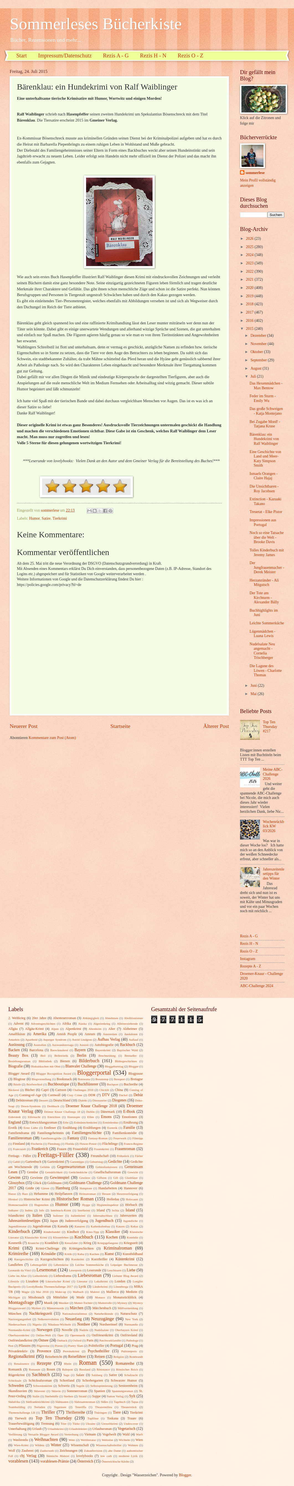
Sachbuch (41, 1374)
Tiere (117, 1412)
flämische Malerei (57, 1456)
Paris (90, 1340)
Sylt (132, 1396)
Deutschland (62, 1100)
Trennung (47, 1423)
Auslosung (16, 1045)
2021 (250, 279)
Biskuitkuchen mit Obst (45, 1066)
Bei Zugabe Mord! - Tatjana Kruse (264, 424)
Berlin (81, 1055)
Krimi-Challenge (47, 1248)
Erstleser (50, 1128)
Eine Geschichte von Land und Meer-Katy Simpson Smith (265, 459)
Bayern (80, 1050)
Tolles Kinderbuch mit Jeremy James (266, 552)
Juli (254, 376)
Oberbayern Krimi (126, 1330)
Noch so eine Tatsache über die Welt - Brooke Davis (266, 537)
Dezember (259, 335)
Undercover (131, 1423)
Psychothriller (98, 1351)
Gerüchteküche (78, 1172)
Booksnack (64, 1079)
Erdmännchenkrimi (85, 1122)
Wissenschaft (80, 1445)
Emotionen (129, 1117)
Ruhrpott (67, 1369)
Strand (83, 1396)
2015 (250, 329)
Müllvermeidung (128, 1308)
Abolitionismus (133, 1018)
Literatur (82, 1281)
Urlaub (37, 1429)
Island (130, 1210)
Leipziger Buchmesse (124, 1264)
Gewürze (84, 1177)
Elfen (90, 1117)
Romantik (15, 1369)
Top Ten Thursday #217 (270, 726)
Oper (60, 1335)
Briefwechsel (34, 1084)
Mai (254, 694)
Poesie (59, 1345)
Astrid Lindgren (82, 1039)
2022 (250, 271)
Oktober (257, 352)
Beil (42, 1055)
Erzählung (70, 1128)
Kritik (68, 1254)
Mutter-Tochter (83, 1302)
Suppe (96, 1396)
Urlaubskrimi (56, 1428)
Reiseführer (77, 1357)
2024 (250, 255)
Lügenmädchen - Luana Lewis (262, 633)
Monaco (100, 1297)
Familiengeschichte (87, 1133)
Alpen (55, 1028)
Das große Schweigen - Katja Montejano (266, 411)
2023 (250, 263)
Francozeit (19, 1149)
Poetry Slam (75, 1345)
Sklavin (56, 1391)
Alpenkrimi (73, 1029)
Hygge (86, 1204)
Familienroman (20, 1138)
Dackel (123, 1095)
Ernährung (130, 1122)
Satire (46, 518)
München (14, 1314)
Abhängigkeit (90, 1018)
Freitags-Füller (56, 1154)
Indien (29, 1210)
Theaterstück (129, 1407)
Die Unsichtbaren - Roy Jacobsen (263, 488)
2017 (250, 312)
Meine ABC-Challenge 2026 (273, 774)
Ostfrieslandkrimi (20, 1340)
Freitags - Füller (19, 1156)
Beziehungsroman (19, 1061)
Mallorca (112, 1292)
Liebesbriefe (40, 1275)
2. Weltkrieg (16, 1018)
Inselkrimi (84, 1210)
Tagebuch (120, 1401)
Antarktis (14, 1039)
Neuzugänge (102, 1318)
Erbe (66, 1122)
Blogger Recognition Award (53, 1073)
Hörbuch (131, 1205)
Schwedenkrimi (42, 1385)
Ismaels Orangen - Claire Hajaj (263, 476)
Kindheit (73, 1232)
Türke (76, 1423)
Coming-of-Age (30, 1095)
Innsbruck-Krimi (61, 1210)
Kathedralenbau (100, 1226)
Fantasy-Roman (98, 1138)
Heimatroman (87, 1193)
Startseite (120, 726)
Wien (139, 1440)
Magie (25, 1291)
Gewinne (36, 1178)
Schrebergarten (92, 1380)
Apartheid (31, 1039)
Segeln (80, 1385)
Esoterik (112, 1127)
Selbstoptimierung (101, 1385)
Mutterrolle (105, 1302)
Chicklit (104, 1090)
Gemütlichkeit (54, 1172)
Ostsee (43, 1340)
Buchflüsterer (88, 1084)
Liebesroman (90, 1275)
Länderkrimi (100, 1286)
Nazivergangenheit (19, 1319)
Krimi (13, 1248)
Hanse (12, 1193)
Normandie (131, 1324)
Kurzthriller (99, 1259)
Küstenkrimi (125, 1259)
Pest (10, 1345)
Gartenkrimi (55, 1162)
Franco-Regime (133, 1143)
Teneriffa (80, 1407)
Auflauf (133, 1039)
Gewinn (14, 1177)
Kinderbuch (19, 1231)
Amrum (89, 1034)
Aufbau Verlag (108, 1039)
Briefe (17, 1084)
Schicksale (14, 1380)
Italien (37, 1215)
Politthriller (96, 1346)
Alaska (82, 1023)
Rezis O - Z (190, 55)
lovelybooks (84, 1456)
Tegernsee (60, 1407)
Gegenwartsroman (71, 1167)
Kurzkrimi (77, 1259)
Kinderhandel (52, 1231)
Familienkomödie (124, 1133)
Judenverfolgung (76, 1221)
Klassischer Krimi (36, 1237)
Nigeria (37, 1324)
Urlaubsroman (102, 1429)
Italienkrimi (78, 1215)
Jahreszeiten (128, 1215)
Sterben (68, 1396)
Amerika (39, 1034)
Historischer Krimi (37, 1199)
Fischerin (36, 1143)
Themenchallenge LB (21, 1412)
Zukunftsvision (93, 1450)
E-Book (129, 1111)
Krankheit (51, 1243)
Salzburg (97, 1375)
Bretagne (136, 1079)
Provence (44, 1351)
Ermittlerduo (110, 1122)
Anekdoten (130, 1034)
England (14, 1122)
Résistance (103, 1369)
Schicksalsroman (40, 1380)
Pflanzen (24, 1346)
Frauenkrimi (101, 1149)
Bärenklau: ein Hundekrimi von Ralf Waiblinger (264, 439)
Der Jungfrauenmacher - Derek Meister (266, 567)
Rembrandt (136, 1356)
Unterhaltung (17, 1429)
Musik (48, 1303)
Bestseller (131, 1055)
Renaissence (21, 1363)
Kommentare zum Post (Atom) (52, 738)
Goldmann (54, 1183)
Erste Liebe (31, 1127)
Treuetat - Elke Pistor (265, 512)
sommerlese (255, 173)
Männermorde (55, 1308)
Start (21, 55)
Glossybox (16, 1183)
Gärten (45, 1188)
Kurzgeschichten (51, 1259)
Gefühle (45, 1167)
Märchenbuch (101, 1308)
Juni (254, 685)
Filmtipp (137, 1138)
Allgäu (13, 1029)
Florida (69, 1143)
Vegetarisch (126, 1429)
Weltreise (107, 1440)
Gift (115, 1177)
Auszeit (84, 1044)
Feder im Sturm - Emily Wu (262, 398)
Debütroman (24, 1100)
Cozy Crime (74, 1095)
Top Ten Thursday (53, 1418)
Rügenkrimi (16, 1375)
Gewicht (133, 1172)
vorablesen (18, 1461)
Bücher (30, 1090)
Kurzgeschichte (23, 1259)
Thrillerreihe (75, 1412)
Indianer (13, 1210)
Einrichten (54, 1117)
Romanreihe (124, 1363)
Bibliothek (45, 1061)
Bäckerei (13, 1090)
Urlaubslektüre (78, 1428)
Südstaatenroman (84, 1401)
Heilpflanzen (63, 1194)
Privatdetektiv (18, 1351)
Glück (37, 1183)
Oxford (77, 1340)
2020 (250, 288)
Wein (72, 1440)
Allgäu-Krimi (34, 1029)
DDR (92, 1095)
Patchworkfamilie (110, 1340)
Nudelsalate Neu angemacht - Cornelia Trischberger (262, 651)
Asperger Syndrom (54, 1039)
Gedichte (115, 1161)
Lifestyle (13, 1281)
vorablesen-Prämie (54, 1461)
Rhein (67, 1363)
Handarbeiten (107, 1188)
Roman (88, 1362)
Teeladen (39, 1407)
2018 (250, 304)
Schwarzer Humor (124, 1380)
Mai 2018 (42, 1291)
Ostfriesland (128, 1335)
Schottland (67, 1380)
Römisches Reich (127, 1369)
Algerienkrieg (101, 1023)
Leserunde (94, 1270)
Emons (106, 1117)
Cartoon (60, 1090)
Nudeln (83, 1330)
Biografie (15, 1066)
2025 (250, 247)
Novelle (67, 1330)
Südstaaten (62, 1401)
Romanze (34, 1369)
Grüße (29, 1188)
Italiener (58, 1215)
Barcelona (36, 1050)
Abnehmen (111, 1018)
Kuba (81, 1254)
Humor (34, 518)
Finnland (19, 1144)
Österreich (85, 1461)
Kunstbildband (133, 1254)
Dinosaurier (99, 1100)
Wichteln (124, 1440)
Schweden (16, 1386)
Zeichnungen (69, 1451)
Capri (45, 1090)
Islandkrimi (16, 1215)
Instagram (247, 959)
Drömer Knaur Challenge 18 (62, 1111)
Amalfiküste (16, 1034)
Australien (39, 1044)
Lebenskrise (61, 1264)
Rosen (51, 1369)
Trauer (131, 1418)
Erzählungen (92, 1128)
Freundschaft (100, 1156)
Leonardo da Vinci (19, 1270)
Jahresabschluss (102, 1215)
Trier (64, 1423)
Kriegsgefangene (107, 1243)
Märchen (76, 1308)
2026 (250, 238)
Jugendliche (130, 1220)
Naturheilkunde (103, 1313)
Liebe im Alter (17, 1275)
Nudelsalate (101, 1330)
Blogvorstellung (41, 1079)
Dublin (90, 1111)
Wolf (11, 1451)
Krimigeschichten (81, 1248)
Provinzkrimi (71, 1351)
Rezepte (44, 1363)
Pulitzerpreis (129, 1351)
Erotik (12, 1128)
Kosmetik (15, 1243)
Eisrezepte (73, 1117)
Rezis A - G (116, 55)
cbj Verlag (28, 1456)
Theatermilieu (103, 1407)
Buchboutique (58, 1084)
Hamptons (85, 1188)
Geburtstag (96, 1161)
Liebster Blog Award (125, 1275)
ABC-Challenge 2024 (256, 986)
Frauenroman (125, 1149)
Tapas (134, 1401)
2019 (250, 296)
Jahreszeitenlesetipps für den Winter (273, 873)
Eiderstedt (14, 1117)
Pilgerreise (43, 1345)
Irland (101, 1210)
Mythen (36, 1308)
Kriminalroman (118, 1248)
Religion (119, 1356)
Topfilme (93, 1418)
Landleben (15, 1265)
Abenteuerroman (64, 1018)
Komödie (132, 1237)
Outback (62, 1340)
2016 (250, 321)
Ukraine (91, 1423)
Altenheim (95, 1028)
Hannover (130, 1188)
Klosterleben (61, 1237)
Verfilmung (15, 1434)
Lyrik (82, 1286)
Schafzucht (131, 1375)
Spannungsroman (122, 1391)
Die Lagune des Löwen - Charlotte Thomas (265, 670)
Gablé (16, 1161)
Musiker (64, 1302)
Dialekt (82, 1100)
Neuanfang (73, 1319)
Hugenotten (41, 1204)
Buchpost (112, 1084)
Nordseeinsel (108, 1324)
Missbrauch (36, 1297)
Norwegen (44, 1330)
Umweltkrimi (109, 1423)
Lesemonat (47, 1269)
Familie (129, 1127)
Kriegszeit (131, 1243)
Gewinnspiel (59, 1177)
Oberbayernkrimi (18, 1335)
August (256, 368)
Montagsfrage (21, 1302)
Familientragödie (51, 1138)
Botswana (84, 1079)
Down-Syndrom (31, 1106)
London (120, 1281)
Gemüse (32, 1172)
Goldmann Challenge (85, 1183)
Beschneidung (107, 1055)
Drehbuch (53, 1106)
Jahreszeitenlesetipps (24, 1221)
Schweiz (64, 1386)
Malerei (95, 1291)
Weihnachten (46, 1439)
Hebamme (41, 1194)
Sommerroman (77, 1391)
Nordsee (83, 1324)
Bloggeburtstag (114, 1066)
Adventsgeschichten (43, 1023)
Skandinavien (17, 1391)
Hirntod (13, 1199)
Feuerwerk (120, 1138)
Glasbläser (131, 1177)
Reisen (99, 1357)
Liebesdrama (62, 1276)
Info (41, 1210)
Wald (126, 1434)
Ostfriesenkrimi (102, 1335)
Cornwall (54, 1095)
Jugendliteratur (17, 1226)
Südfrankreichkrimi (38, 1401)
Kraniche (33, 1243)
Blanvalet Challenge (80, 1066)
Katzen (120, 1226)
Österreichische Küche (115, 1461)
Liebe (131, 1270)
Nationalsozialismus (74, 1313)
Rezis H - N (153, 55)
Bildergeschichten (126, 1061)
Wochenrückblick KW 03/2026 (273, 826)
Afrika (66, 1023)
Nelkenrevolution (48, 1319)
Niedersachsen (17, 1324)
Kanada (63, 1226)
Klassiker (112, 1232)
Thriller (48, 1412)
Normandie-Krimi (19, 1330)
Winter (56, 1445)
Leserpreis (75, 1270)
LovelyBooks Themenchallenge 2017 (50, 1286)
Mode (80, 1297)
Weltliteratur (88, 1440)
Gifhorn (102, 1177)
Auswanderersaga (63, 1044)
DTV (106, 1095)
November (259, 344)
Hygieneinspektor (107, 1204)
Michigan (14, 1297)
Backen (14, 1050)
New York (131, 1319)
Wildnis (40, 1445)
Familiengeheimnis (50, 1133)
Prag (134, 1346)
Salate (80, 1375)
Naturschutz (128, 1314)
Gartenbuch (33, 1162)
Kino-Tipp (92, 1231)
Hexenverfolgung (127, 1193)
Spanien (99, 1391)
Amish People (66, 1034)
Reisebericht (53, 1357)
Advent (18, 1023)
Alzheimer (130, 1029)
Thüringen (100, 1412)
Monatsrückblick (124, 1297)
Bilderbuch (89, 1060)
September (259, 360)
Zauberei (27, 1451)
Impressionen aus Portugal (262, 522)
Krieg (87, 1243)
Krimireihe (18, 1253)
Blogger (134, 1066)
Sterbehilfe (51, 1396)
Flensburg (54, 1143)
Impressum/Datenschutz (65, 55)
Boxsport (119, 1079)
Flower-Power (88, 1143)
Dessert (43, 1100)
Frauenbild (80, 1149)
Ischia (115, 1210)
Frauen (61, 1149)
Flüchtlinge (110, 1144)
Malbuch (78, 1291)
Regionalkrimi (21, 1356)
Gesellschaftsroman (107, 1172)
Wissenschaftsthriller (109, 1445)
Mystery (122, 1302)
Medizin (131, 1292)
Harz (25, 1193)
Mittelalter (60, 1297)
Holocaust (132, 1199)
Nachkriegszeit (40, 1313)
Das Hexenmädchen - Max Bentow (265, 385)
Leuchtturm (114, 1270)
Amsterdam (110, 1034)
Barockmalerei (59, 1050)
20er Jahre (39, 1018)
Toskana (112, 1418)
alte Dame (114, 1450)
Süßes (104, 1401)
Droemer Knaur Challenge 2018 (91, 1106)
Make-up (60, 1291)
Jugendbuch (104, 1221)
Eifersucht (34, 1117)
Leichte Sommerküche (266, 623)
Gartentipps (77, 1161)
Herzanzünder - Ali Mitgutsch (264, 582)
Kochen (112, 1237)
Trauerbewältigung (21, 1423)
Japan (54, 1221)
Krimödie (48, 1254)
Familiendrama (18, 1133)
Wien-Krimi (21, 1445)
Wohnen (133, 1445)
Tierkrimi (59, 518)
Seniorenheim (128, 1386)
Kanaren (79, 1226)
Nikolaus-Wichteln (59, 1324)
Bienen (65, 1061)
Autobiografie (104, 1045)
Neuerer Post (23, 726)
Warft (139, 1434)
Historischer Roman (75, 1198)
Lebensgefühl (38, 1264)
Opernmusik (77, 1335)
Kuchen (94, 1254)
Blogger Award (19, 1073)
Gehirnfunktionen (106, 1167)
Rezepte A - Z (250, 966)
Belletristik (61, 1055)
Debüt (138, 1095)
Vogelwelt (109, 1434)
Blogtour (19, 1079)
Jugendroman (41, 1226)
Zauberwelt (47, 1450)
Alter (111, 1029)
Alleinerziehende (127, 1023)
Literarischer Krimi (58, 1281)
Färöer (139, 1156)
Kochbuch (83, 1237)
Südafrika (14, 1401)
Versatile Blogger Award (43, 1434)
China (119, 1090)
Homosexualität (18, 1204)
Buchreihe (131, 1084)
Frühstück (123, 1156)
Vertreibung (71, 1434)
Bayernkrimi (103, 1050)
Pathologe (132, 1340)
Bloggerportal (94, 1072)
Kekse (134, 1226)
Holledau (113, 1199)
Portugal (116, 1345)
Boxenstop (102, 1079)
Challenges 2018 (83, 1090)
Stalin (36, 1396)
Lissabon (32, 1281)
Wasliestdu (20, 1440)
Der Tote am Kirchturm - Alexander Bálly (264, 597)
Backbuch (127, 1045)
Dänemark (107, 1112)
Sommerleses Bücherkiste (96, 24)
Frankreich (40, 1149)
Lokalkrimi (101, 1281)
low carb (106, 1456)
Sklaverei (39, 1391)
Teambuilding (16, 1407)
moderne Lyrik (128, 1456)
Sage (66, 1375)
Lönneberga (121, 1286)
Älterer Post (216, 726)
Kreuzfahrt (71, 1243)
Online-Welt (43, 1335)
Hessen (106, 1193)
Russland (84, 1369)
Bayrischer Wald (127, 1050)
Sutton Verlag (115, 1396)
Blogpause (135, 1073)
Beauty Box (18, 1055)
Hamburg (63, 1188)
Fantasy (73, 1138)
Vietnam (90, 1434)
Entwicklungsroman (43, 1122)
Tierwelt (21, 1418)
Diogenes (119, 1100)
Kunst (109, 1254)
